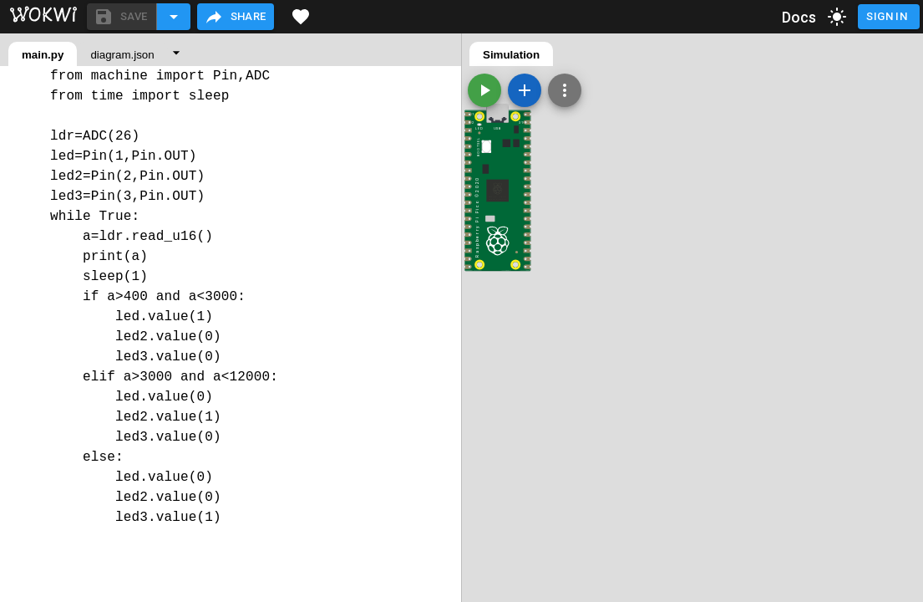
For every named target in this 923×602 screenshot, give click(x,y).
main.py (42, 54)
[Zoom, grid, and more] (564, 90)
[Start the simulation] (484, 90)
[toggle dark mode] (837, 17)
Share (235, 17)
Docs (799, 17)
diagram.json (122, 54)
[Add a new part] (524, 90)
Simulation (511, 54)
